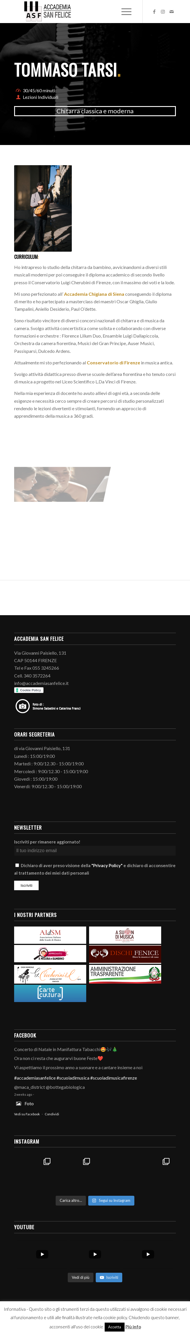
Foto (24, 1103)
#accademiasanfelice (35, 1077)
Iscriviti (109, 1277)
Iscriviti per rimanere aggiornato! (47, 841)
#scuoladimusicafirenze (113, 1077)
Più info (133, 1326)
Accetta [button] (114, 1327)
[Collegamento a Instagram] (163, 11)
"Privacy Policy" (107, 865)
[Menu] (125, 11)
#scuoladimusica (73, 1077)
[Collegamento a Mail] (171, 11)
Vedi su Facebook (27, 1114)
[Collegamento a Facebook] (154, 11)
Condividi (52, 1114)
